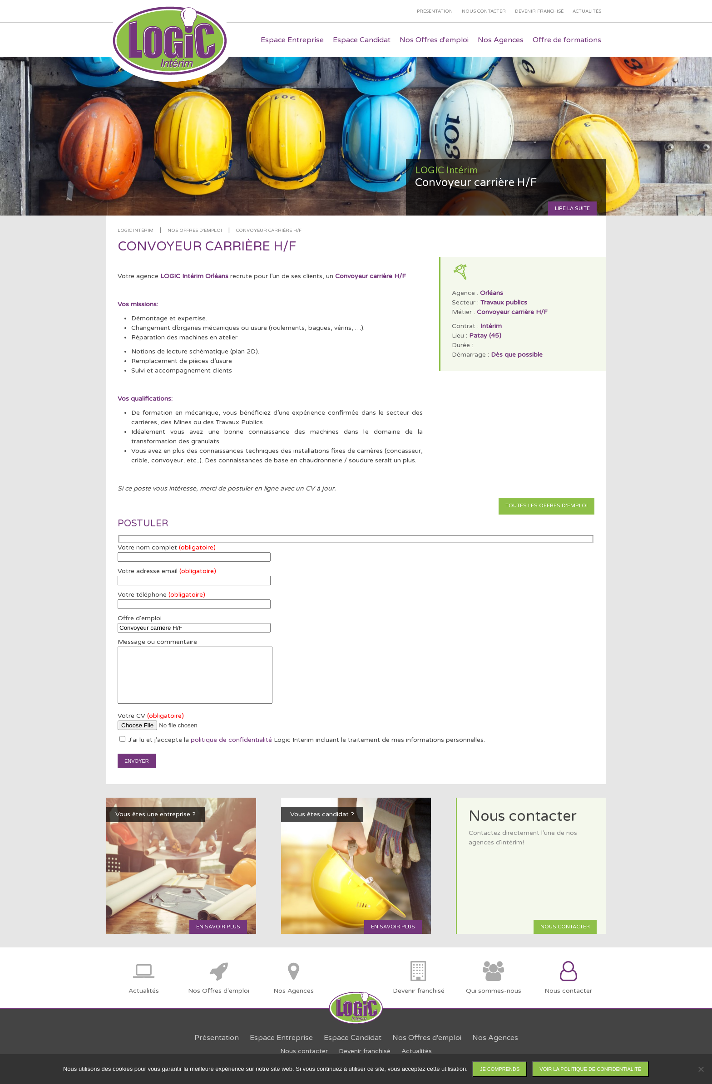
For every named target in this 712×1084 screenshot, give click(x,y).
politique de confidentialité (231, 740)
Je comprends (499, 1069)
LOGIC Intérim (135, 230)
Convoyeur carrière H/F (269, 230)
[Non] (700, 1069)
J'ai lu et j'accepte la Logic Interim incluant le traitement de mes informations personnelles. (302, 740)
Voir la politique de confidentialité (590, 1069)
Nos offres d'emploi (195, 230)
